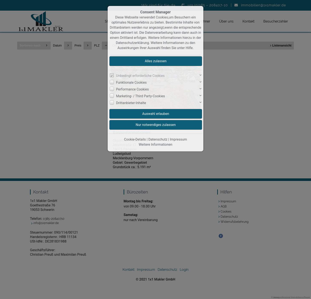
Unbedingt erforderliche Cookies (140, 76)
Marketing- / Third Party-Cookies (140, 96)
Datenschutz (157, 139)
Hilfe (189, 48)
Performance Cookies (132, 89)
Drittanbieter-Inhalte (131, 103)
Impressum (178, 139)
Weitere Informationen (155, 144)
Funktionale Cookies (131, 82)
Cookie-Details (135, 139)
